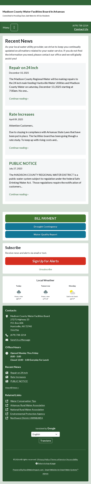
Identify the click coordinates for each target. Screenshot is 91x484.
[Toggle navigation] (14, 27)
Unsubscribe (45, 269)
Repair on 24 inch (19, 372)
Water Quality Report (45, 234)
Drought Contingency (45, 226)
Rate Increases (18, 377)
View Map (14, 330)
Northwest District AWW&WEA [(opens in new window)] (26, 418)
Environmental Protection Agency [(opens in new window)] (27, 413)
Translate (45, 440)
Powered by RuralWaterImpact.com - (45, 470)
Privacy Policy (44, 459)
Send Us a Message (20, 339)
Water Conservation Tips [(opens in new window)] (23, 401)
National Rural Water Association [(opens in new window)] (27, 409)
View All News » (12, 387)
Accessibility (72, 459)
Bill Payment (46, 218)
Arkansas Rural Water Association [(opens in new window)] (27, 405)
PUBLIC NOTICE (19, 381)
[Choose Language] (45, 434)
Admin (45, 473)
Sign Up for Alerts (45, 261)
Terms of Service (58, 459)
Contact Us (81, 29)
